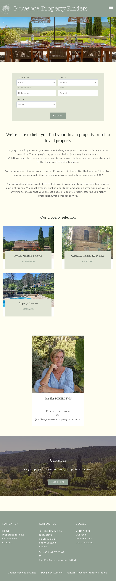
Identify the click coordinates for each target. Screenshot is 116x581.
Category (23, 77)
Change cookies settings (22, 572)
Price (21, 99)
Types (63, 77)
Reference (24, 88)
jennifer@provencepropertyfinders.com (58, 419)
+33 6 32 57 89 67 (60, 411)
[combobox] (36, 83)
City (62, 88)
